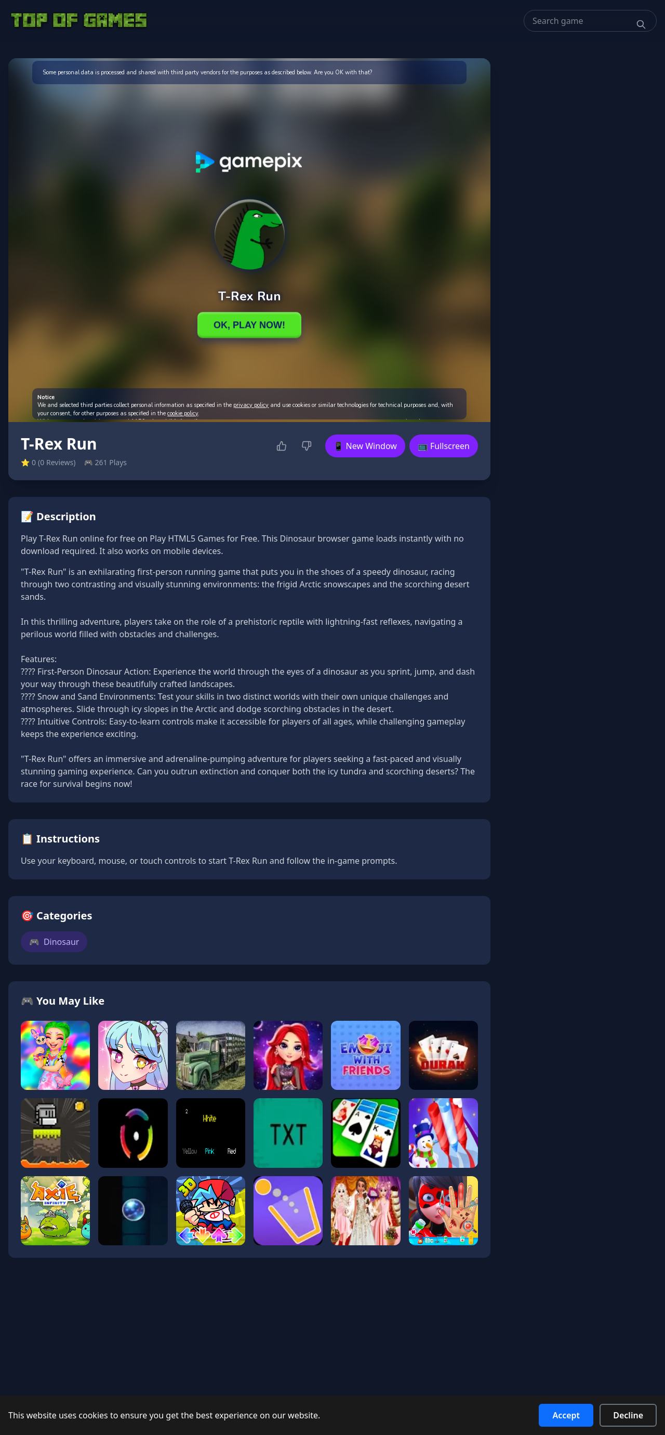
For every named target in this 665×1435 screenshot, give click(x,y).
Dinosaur (54, 942)
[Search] (641, 24)
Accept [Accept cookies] (566, 1415)
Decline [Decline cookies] (628, 1415)
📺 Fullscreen (444, 446)
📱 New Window (365, 446)
